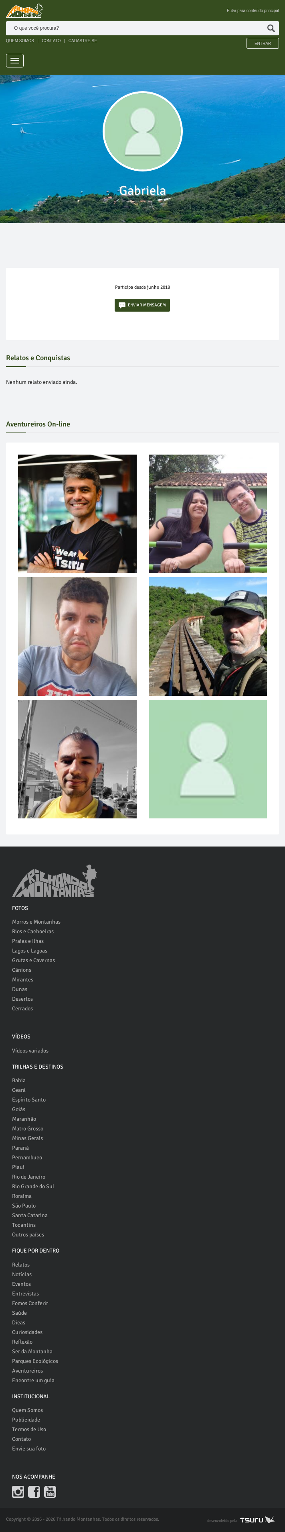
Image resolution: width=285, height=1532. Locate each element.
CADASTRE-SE (83, 41)
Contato (21, 1439)
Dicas (18, 1322)
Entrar (263, 43)
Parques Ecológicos (35, 1361)
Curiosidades (27, 1332)
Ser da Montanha (32, 1351)
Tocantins (24, 1225)
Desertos (22, 998)
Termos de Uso (29, 1429)
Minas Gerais (27, 1138)
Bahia (19, 1080)
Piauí (18, 1167)
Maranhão (24, 1119)
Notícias (22, 1274)
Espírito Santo (29, 1099)
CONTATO (51, 41)
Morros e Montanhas (36, 921)
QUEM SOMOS (20, 41)
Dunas (19, 989)
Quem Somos (27, 1410)
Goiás (18, 1109)
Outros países (28, 1234)
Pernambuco (27, 1157)
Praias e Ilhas (28, 941)
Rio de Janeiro (28, 1176)
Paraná (20, 1147)
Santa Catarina (30, 1215)
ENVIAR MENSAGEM (142, 305)
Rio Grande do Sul (33, 1186)
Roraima (22, 1196)
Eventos (21, 1284)
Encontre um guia (33, 1380)
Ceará (19, 1090)
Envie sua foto (29, 1448)
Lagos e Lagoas (29, 950)
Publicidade (26, 1419)
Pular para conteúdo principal (253, 10)
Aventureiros (27, 1370)
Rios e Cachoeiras (33, 931)
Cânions (21, 970)
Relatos (21, 1264)
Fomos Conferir (30, 1303)
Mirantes (22, 979)
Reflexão (22, 1341)
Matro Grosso (27, 1128)
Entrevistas (25, 1293)
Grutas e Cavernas (33, 960)
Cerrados (22, 1008)
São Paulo (24, 1205)
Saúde (19, 1313)
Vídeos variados (30, 1050)
